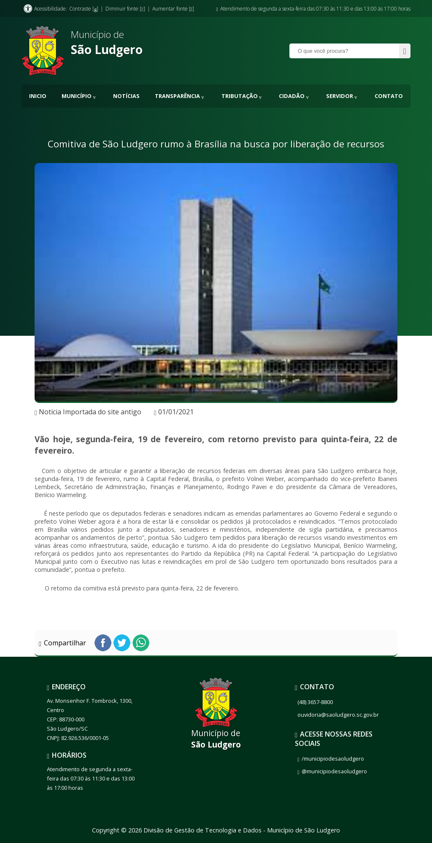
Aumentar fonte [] (173, 8)
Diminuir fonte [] (125, 8)
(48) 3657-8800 (315, 702)
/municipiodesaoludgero (333, 758)
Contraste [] (83, 8)
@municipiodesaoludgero (334, 771)
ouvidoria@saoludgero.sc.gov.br (338, 714)
